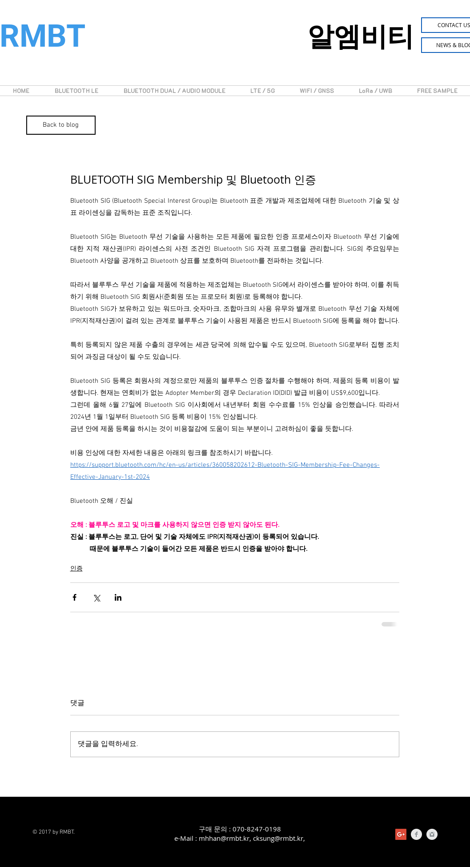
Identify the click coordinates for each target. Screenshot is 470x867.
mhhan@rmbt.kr (224, 838)
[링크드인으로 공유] (118, 597)
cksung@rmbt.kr (278, 838)
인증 (76, 569)
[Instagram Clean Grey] (432, 834)
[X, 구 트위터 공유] (96, 597)
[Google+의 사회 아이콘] (400, 834)
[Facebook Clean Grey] (416, 834)
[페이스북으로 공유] (74, 597)
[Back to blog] (61, 125)
